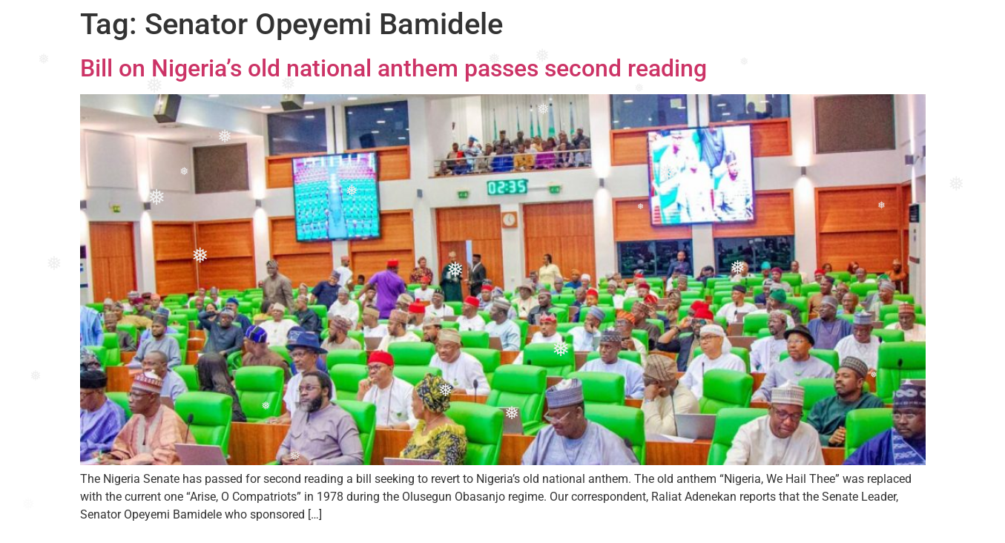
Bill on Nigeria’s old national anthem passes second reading (393, 68)
